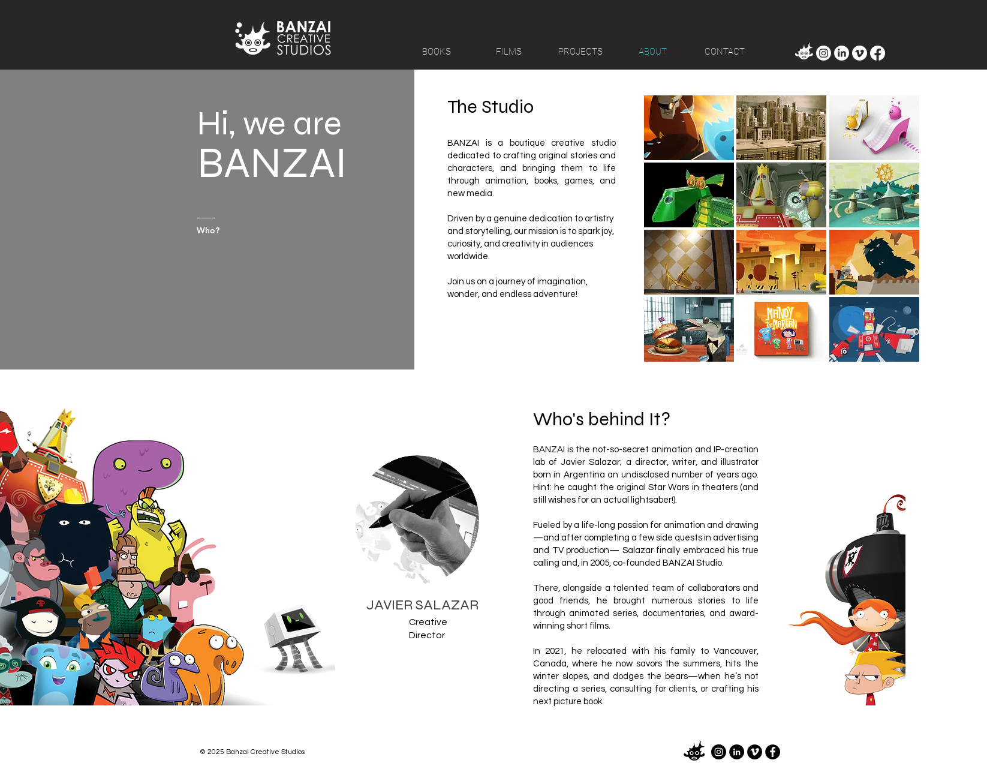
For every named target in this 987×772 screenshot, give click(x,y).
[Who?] (227, 230)
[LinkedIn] (841, 53)
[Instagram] (823, 53)
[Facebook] (877, 53)
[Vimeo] (859, 53)
